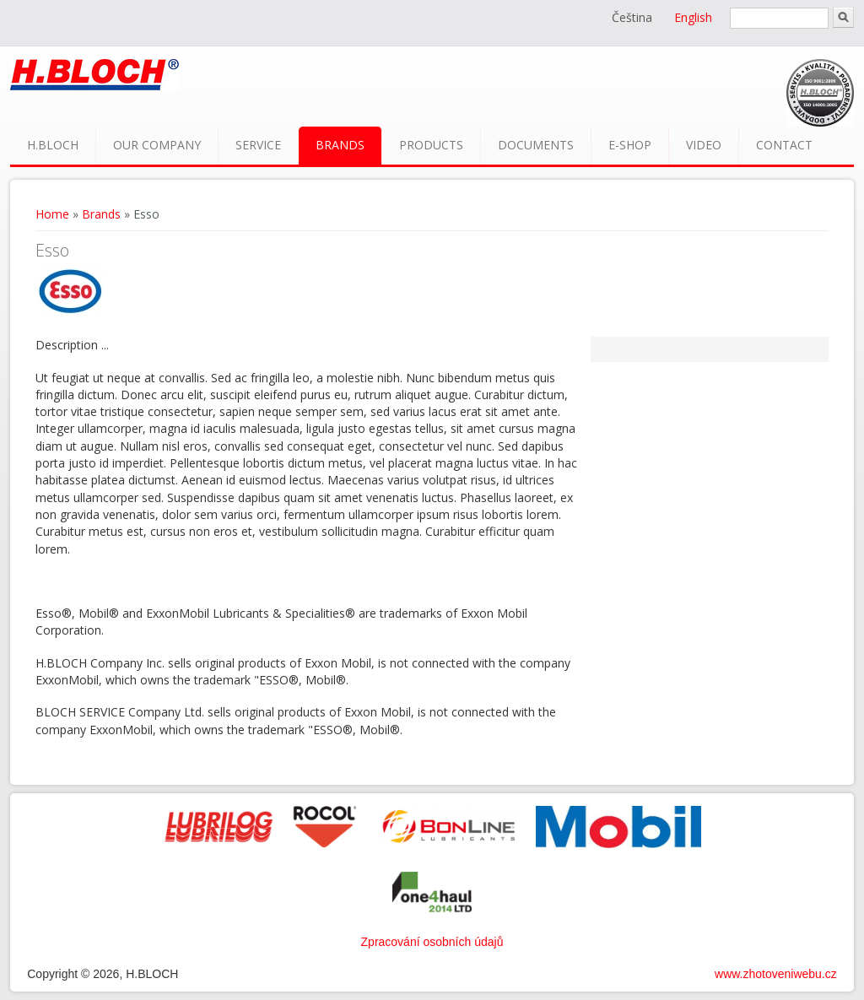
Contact (784, 145)
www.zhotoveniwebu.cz (776, 974)
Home (52, 214)
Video (703, 145)
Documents (536, 145)
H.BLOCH (52, 145)
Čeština (632, 17)
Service (258, 145)
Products (431, 145)
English (693, 17)
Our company (157, 145)
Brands (340, 145)
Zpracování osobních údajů (432, 942)
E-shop (629, 145)
